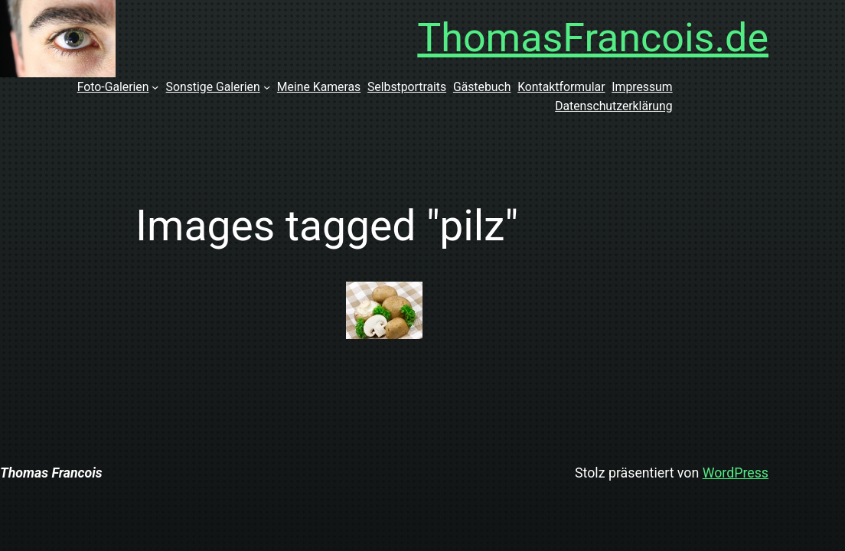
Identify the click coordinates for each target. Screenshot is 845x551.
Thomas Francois (51, 473)
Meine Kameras (319, 87)
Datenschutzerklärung (613, 106)
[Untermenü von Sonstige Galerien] (266, 86)
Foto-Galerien (113, 87)
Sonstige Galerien (213, 87)
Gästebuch (482, 87)
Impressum (642, 87)
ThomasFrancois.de (592, 38)
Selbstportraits (406, 87)
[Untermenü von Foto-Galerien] (155, 86)
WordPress (735, 473)
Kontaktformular (561, 87)
